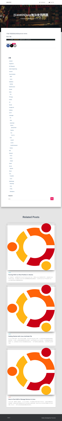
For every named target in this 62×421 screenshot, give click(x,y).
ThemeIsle (53, 417)
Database (11, 81)
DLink (11, 158)
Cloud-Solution (12, 74)
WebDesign (11, 181)
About (8, 417)
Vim (10, 94)
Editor (10, 92)
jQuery (11, 125)
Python (11, 148)
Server (10, 166)
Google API (11, 107)
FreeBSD (12, 176)
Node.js (12, 130)
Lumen (11, 142)
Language (11, 115)
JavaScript (12, 123)
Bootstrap (12, 183)
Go (10, 117)
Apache (11, 168)
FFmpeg (11, 96)
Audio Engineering (13, 68)
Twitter (51, 2)
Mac (10, 150)
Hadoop (10, 110)
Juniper (11, 160)
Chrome (11, 71)
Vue (11, 132)
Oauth (10, 163)
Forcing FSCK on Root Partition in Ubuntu (20, 274)
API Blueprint (12, 66)
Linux (14, 43)
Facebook (42, 2)
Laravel (12, 140)
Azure (11, 79)
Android (10, 61)
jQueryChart (13, 127)
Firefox (10, 99)
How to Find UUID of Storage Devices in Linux (21, 399)
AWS (11, 76)
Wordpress (12, 191)
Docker (10, 89)
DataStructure (12, 86)
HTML (11, 188)
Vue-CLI (13, 135)
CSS (11, 186)
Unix (10, 173)
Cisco (11, 155)
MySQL (11, 84)
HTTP (10, 112)
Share (10, 171)
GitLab (10, 104)
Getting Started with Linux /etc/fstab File (20, 336)
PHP (11, 137)
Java (11, 120)
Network (11, 153)
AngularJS (11, 63)
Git (9, 102)
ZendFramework (13, 145)
